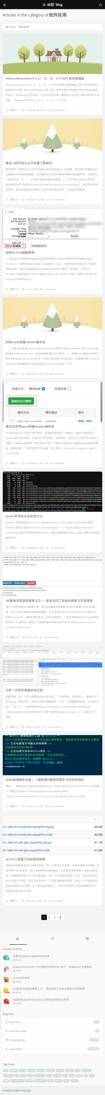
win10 (29, 1080)
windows (8, 1075)
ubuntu (50, 1070)
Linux (22, 1070)
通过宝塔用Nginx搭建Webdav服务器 (29, 426)
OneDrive (39, 1075)
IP (86, 1075)
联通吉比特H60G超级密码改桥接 (31, 956)
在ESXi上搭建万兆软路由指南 (25, 859)
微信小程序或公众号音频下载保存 (28, 163)
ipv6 (78, 1070)
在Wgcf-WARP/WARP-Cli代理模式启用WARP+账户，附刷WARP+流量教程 (52, 967)
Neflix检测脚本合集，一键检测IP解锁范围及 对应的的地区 (44, 780)
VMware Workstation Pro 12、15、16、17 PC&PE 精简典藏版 (44, 78)
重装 (79, 1075)
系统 (50, 1080)
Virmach (86, 1070)
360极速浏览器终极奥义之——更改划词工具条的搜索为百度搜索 (49, 601)
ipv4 (49, 1075)
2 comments (50, 289)
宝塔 (23, 1075)
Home (10, 27)
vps (5, 1070)
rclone (69, 1070)
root (92, 1075)
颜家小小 (14, 110)
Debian (13, 1070)
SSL (30, 1075)
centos (41, 1070)
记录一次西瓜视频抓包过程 (24, 690)
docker (60, 1070)
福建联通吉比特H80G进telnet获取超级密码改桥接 (41, 999)
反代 (66, 1080)
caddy (74, 1080)
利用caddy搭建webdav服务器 (25, 342)
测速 (6, 1080)
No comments (58, 110)
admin (31, 1070)
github (57, 1075)
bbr (65, 1075)
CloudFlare (40, 1080)
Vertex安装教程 (21, 978)
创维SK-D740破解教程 (20, 252)
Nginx (58, 1080)
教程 (72, 1075)
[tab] (17, 938)
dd (17, 1075)
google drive (17, 1080)
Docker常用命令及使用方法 (23, 516)
